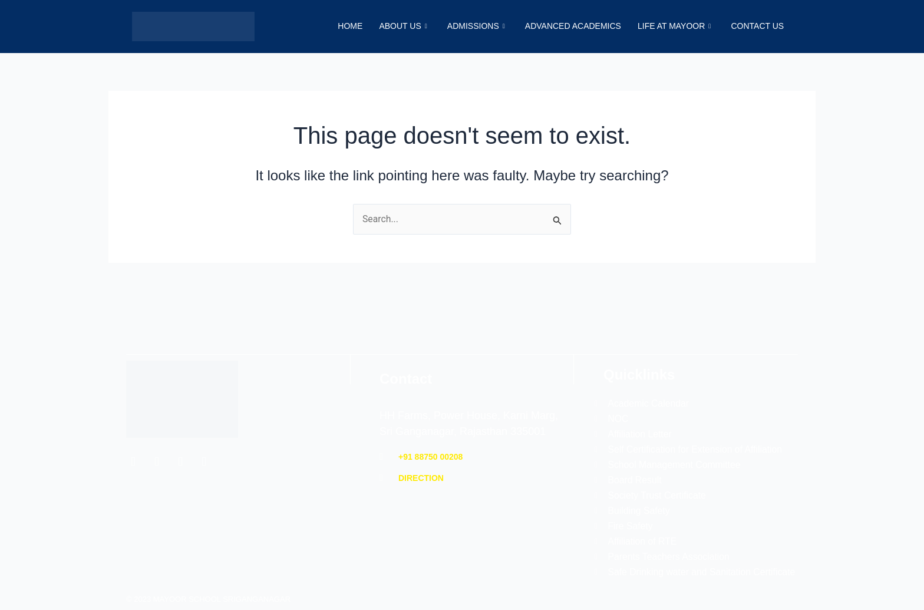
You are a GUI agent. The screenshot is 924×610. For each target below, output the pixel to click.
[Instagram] (180, 443)
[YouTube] (204, 443)
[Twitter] (157, 443)
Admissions (472, 26)
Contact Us (756, 26)
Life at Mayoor (672, 26)
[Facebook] (133, 443)
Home (344, 26)
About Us (398, 26)
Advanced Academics (570, 26)
